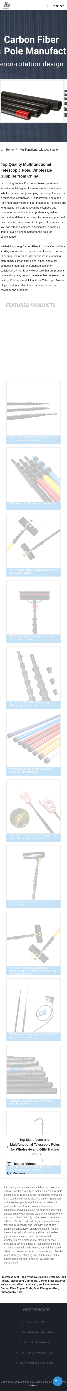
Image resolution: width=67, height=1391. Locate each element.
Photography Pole (11, 1292)
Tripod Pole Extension (37, 1342)
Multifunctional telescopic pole (39, 149)
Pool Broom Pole (48, 1284)
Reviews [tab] (16, 1173)
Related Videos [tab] (21, 1164)
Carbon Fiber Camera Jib (22, 1284)
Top (57, 1381)
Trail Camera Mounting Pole (36, 1352)
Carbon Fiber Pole (37, 1322)
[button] (39, 5)
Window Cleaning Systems (43, 1277)
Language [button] (58, 5)
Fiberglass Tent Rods (13, 1277)
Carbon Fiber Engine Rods (16, 1288)
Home (10, 149)
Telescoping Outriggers (23, 1280)
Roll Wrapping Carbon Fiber (36, 1362)
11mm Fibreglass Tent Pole (37, 1332)
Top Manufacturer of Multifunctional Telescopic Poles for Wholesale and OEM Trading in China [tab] (33, 1147)
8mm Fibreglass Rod (46, 1288)
